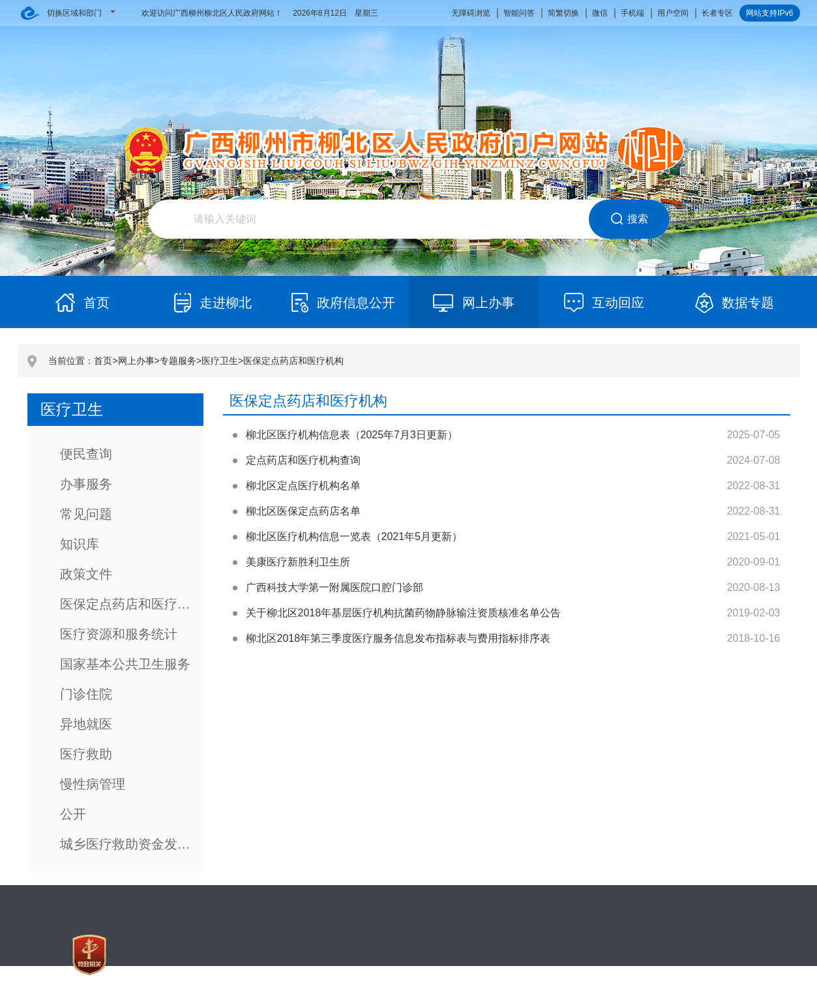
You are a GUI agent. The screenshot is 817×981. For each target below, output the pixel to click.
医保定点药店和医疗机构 (293, 360)
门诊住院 (86, 694)
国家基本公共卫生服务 (125, 664)
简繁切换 (563, 13)
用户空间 (673, 13)
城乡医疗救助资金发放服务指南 (131, 844)
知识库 (79, 544)
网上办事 (136, 360)
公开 (73, 814)
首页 (103, 360)
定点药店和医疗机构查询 (303, 460)
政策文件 (86, 574)
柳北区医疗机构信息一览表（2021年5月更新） (354, 536)
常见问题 (86, 514)
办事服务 (86, 484)
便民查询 (86, 454)
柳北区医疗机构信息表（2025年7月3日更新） (352, 434)
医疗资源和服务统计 (118, 634)
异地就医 (86, 724)
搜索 (629, 219)
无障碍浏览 (470, 13)
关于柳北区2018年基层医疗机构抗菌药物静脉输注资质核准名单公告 (403, 612)
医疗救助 (86, 754)
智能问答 (519, 13)
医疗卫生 (219, 360)
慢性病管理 (92, 784)
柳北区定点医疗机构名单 (303, 485)
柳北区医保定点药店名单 (303, 511)
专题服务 (178, 360)
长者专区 (717, 13)
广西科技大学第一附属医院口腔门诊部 (334, 587)
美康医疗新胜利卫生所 (298, 561)
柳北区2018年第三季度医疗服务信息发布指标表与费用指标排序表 (398, 638)
